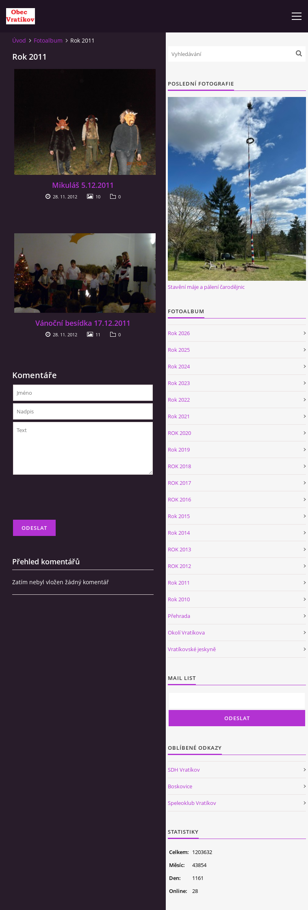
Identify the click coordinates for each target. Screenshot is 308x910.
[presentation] (75, 500)
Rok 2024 (179, 366)
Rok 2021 (179, 416)
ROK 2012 (179, 566)
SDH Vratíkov (184, 769)
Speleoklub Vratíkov (192, 803)
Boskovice (180, 786)
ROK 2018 (179, 466)
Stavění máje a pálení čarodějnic (206, 286)
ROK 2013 (179, 549)
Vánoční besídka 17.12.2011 (82, 323)
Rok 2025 (179, 349)
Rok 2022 (179, 399)
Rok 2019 (179, 449)
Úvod (19, 40)
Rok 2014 (179, 532)
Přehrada (179, 616)
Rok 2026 (179, 333)
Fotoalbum (48, 40)
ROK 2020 (179, 433)
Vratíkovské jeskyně (192, 649)
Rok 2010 (179, 599)
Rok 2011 (179, 582)
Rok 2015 (179, 516)
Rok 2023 (179, 383)
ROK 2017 (179, 482)
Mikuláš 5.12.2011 (83, 185)
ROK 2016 (179, 499)
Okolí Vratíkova (186, 632)
